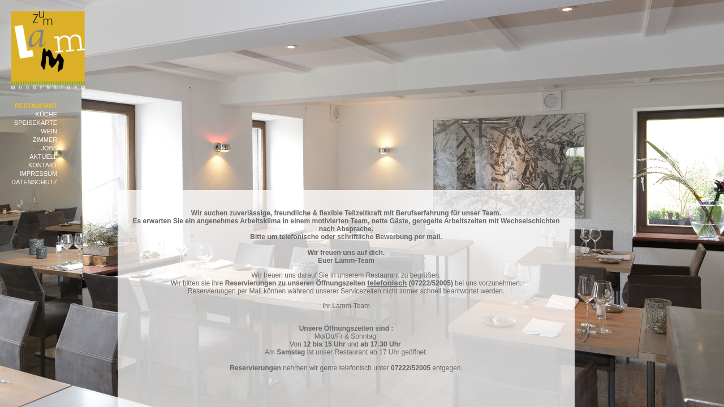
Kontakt (42, 165)
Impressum (38, 173)
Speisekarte (35, 122)
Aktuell (43, 156)
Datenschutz (34, 182)
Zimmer (45, 139)
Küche (47, 114)
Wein (49, 131)
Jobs (49, 148)
